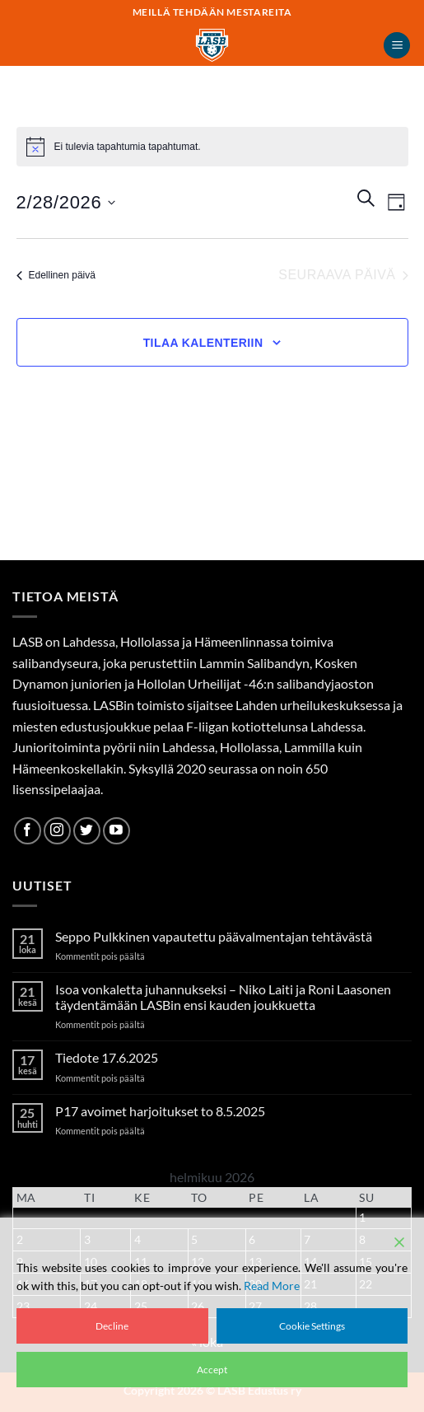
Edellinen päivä (56, 275)
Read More (272, 1286)
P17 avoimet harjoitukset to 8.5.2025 (160, 1111)
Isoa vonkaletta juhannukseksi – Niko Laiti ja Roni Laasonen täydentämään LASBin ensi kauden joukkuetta (223, 996)
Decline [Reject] (112, 1326)
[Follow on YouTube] (116, 830)
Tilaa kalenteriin (203, 342)
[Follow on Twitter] (86, 830)
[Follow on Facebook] (27, 830)
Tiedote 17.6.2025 (106, 1057)
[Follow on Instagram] (57, 830)
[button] (397, 45)
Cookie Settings (312, 1326)
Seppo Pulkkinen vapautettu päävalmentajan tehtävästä (213, 936)
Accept (212, 1369)
